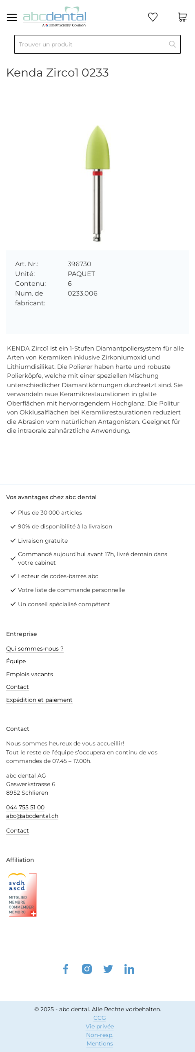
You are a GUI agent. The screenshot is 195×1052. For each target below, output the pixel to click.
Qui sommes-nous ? (35, 648)
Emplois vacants (29, 674)
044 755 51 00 (25, 807)
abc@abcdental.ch (32, 816)
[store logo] (54, 15)
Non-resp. (99, 1035)
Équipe (16, 661)
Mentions (99, 1043)
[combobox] (97, 44)
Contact (17, 686)
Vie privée (100, 1026)
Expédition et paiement (39, 700)
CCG (99, 1017)
